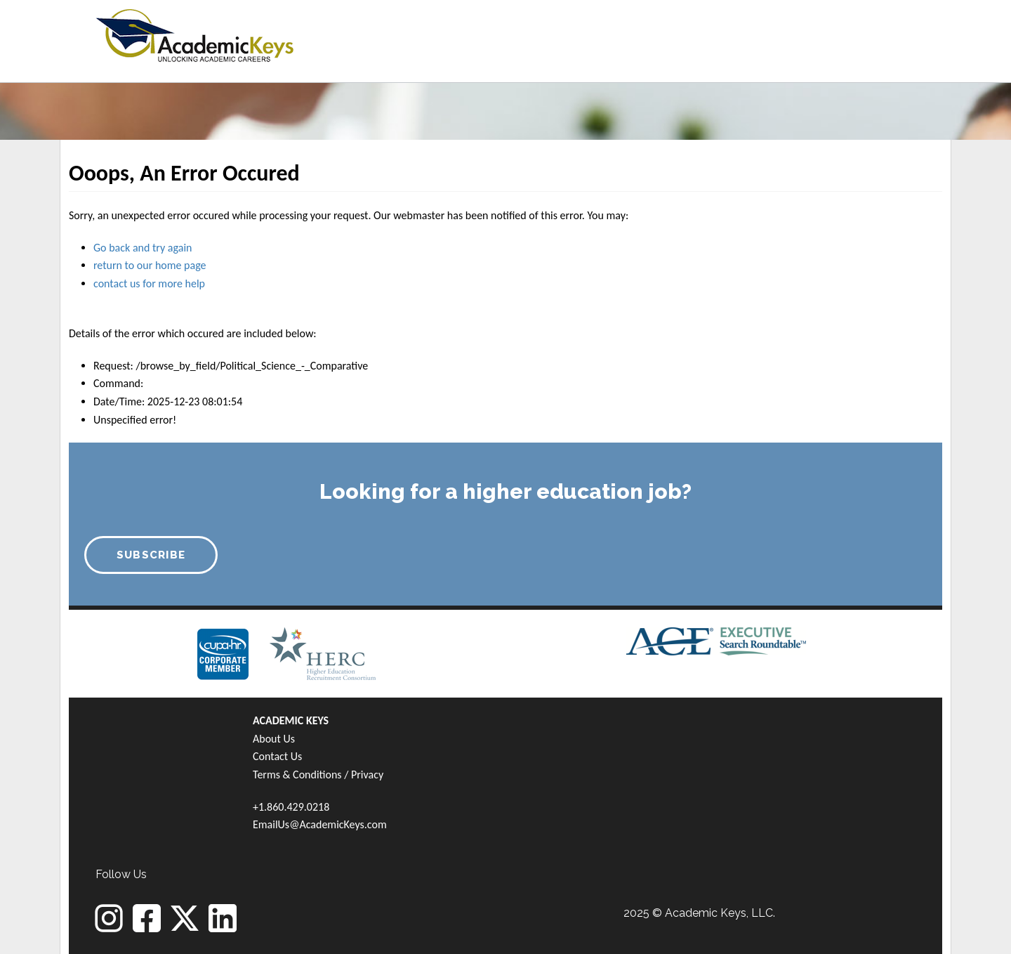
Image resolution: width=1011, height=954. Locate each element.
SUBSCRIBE (151, 555)
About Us (274, 738)
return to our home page (149, 265)
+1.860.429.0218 (291, 806)
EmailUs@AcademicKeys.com (320, 824)
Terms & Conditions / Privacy (318, 774)
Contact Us (277, 756)
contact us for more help (149, 283)
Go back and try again (142, 247)
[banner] (194, 33)
